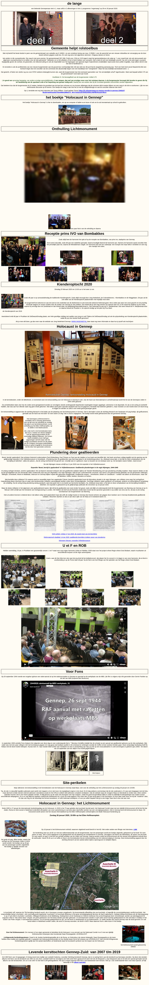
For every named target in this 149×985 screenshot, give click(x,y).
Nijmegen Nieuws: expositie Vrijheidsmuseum (74, 540)
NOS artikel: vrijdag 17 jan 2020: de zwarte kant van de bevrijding (74, 534)
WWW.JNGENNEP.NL (79, 321)
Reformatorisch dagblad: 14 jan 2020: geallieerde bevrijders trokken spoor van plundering (74, 537)
